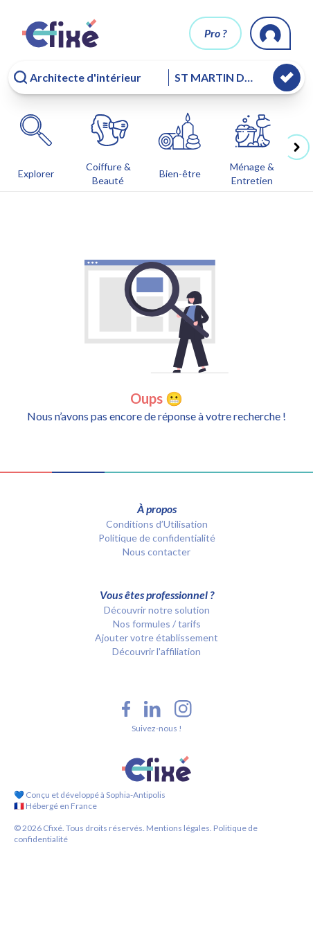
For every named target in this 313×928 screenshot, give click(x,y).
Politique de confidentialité (156, 538)
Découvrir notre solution (157, 610)
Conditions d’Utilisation (157, 524)
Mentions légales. (178, 828)
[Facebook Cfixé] (126, 709)
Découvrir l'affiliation (156, 651)
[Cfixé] (60, 33)
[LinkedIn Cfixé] (152, 709)
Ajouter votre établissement (156, 637)
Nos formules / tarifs (157, 624)
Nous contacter (156, 551)
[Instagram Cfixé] (183, 708)
